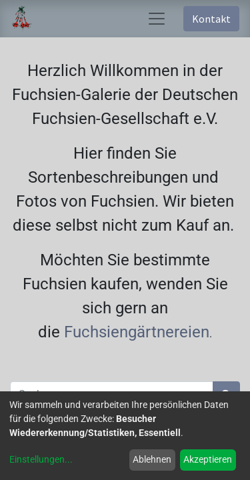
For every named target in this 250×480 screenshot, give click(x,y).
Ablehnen (152, 459)
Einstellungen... (41, 459)
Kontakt (211, 18)
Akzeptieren (207, 459)
